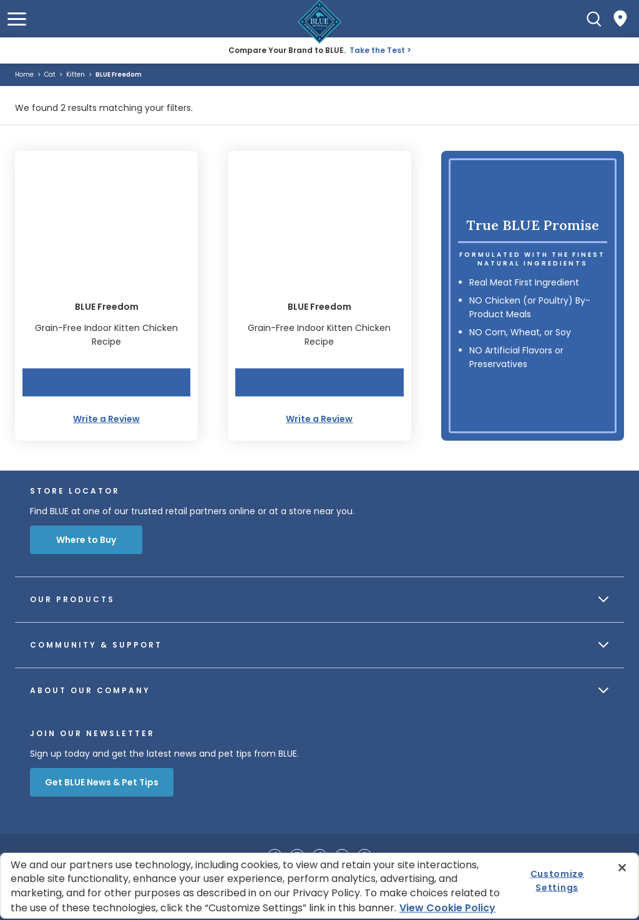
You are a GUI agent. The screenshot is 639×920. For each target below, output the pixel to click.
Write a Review (106, 419)
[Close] (622, 867)
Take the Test (377, 50)
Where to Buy (86, 540)
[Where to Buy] (620, 18)
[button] (16, 19)
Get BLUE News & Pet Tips (102, 782)
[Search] (594, 18)
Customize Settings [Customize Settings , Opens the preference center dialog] (557, 881)
